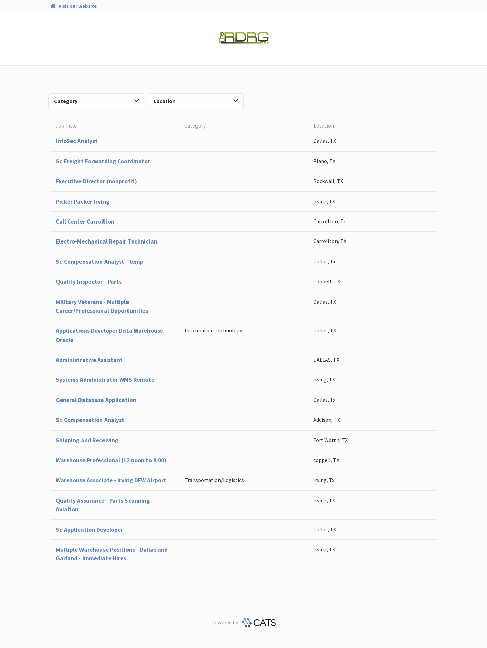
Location (196, 101)
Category (96, 101)
